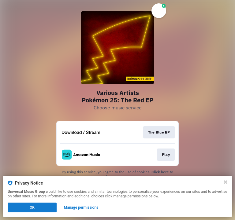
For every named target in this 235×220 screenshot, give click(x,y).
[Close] (225, 182)
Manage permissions (81, 207)
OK (32, 207)
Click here (160, 172)
